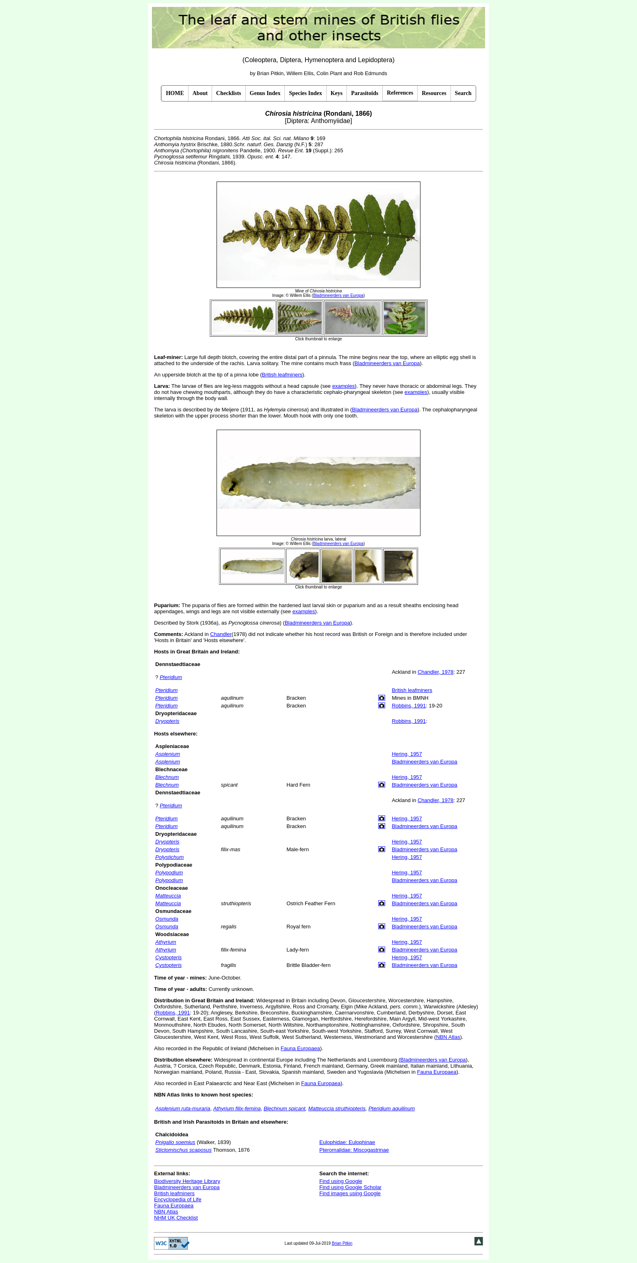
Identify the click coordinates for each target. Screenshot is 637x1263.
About (200, 93)
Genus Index (265, 93)
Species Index (305, 93)
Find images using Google (350, 1193)
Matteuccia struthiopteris (337, 1108)
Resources (434, 93)
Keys (337, 93)
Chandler (221, 634)
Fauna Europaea (300, 1048)
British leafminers (282, 375)
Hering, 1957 (407, 754)
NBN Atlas (448, 1037)
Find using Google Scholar (350, 1187)
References (400, 93)
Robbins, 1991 (409, 706)
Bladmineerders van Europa (387, 363)
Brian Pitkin (342, 1243)
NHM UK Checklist (176, 1218)
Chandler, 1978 (435, 672)
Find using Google (340, 1181)
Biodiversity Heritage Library (187, 1181)
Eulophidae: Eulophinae (347, 1142)
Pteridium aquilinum (391, 1108)
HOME (175, 93)
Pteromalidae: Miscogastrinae (354, 1150)
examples (343, 386)
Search (463, 93)
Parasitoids (364, 93)
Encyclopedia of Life (177, 1199)
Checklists (228, 93)
